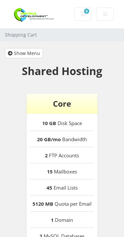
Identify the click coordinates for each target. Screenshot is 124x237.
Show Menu (24, 53)
